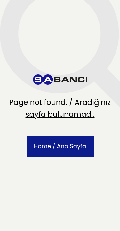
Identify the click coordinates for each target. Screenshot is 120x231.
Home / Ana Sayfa (60, 146)
